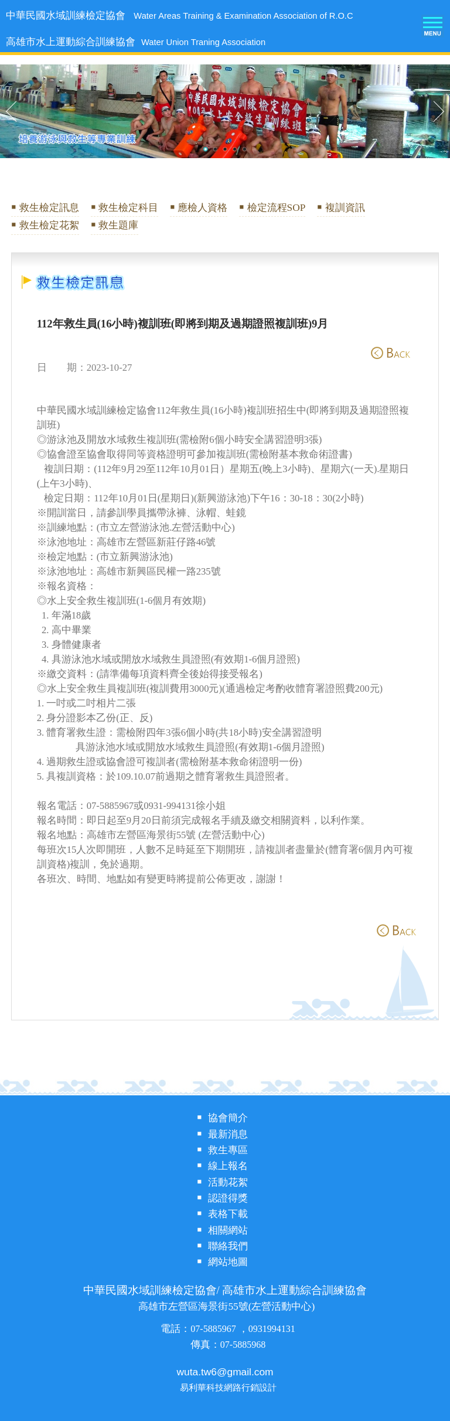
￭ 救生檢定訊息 (45, 207)
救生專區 (228, 1150)
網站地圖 (228, 1262)
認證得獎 (228, 1198)
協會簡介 (228, 1117)
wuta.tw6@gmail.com (225, 1372)
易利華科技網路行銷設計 (228, 1388)
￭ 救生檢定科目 (124, 207)
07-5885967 (214, 1329)
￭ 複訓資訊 (340, 207)
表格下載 (228, 1214)
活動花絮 (228, 1182)
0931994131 (271, 1329)
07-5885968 (242, 1345)
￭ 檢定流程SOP (272, 207)
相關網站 (228, 1230)
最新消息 (228, 1134)
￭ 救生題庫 (114, 225)
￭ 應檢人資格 (198, 207)
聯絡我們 (228, 1246)
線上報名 (228, 1165)
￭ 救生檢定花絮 (45, 225)
